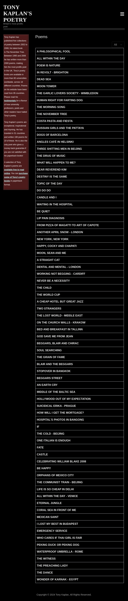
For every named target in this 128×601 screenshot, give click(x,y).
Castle (42, 454)
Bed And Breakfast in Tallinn (60, 329)
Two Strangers (49, 308)
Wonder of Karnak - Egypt (57, 579)
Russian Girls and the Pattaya (60, 127)
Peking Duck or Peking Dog (58, 544)
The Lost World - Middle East (60, 315)
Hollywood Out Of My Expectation (64, 398)
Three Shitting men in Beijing (59, 148)
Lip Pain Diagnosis (50, 218)
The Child (44, 287)
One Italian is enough (53, 440)
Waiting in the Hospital (55, 204)
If (38, 426)
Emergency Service (52, 530)
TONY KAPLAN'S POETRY (17, 13)
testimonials (10, 101)
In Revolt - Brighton (52, 72)
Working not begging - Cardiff (61, 273)
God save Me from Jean (55, 336)
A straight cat (48, 259)
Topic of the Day (49, 183)
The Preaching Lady (52, 565)
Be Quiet (43, 211)
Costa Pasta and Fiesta (55, 120)
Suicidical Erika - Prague (56, 405)
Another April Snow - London (60, 232)
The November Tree (52, 113)
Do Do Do (44, 190)
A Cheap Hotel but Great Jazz (60, 301)
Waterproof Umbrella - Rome (60, 551)
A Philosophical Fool (53, 51)
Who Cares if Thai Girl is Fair (59, 537)
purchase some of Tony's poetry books (16, 177)
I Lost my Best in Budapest (57, 523)
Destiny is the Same (52, 176)
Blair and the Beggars (55, 364)
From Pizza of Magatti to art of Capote (68, 225)
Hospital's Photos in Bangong (60, 419)
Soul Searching (49, 350)
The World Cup (48, 294)
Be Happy (44, 468)
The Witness (46, 558)
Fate (40, 447)
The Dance (45, 572)
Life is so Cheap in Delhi (55, 489)
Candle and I (46, 197)
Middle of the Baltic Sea (56, 391)
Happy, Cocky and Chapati (57, 245)
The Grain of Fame (51, 357)
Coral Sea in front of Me (56, 509)
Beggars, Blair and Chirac (58, 343)
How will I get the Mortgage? (60, 412)
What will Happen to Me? (56, 162)
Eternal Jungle (49, 502)
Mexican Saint (47, 516)
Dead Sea (44, 79)
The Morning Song (51, 106)
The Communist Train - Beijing (60, 482)
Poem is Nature (48, 65)
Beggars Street (49, 378)
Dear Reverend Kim (51, 169)
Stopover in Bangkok (53, 371)
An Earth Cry (47, 384)
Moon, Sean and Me (51, 252)
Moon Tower (46, 86)
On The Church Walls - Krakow (61, 322)
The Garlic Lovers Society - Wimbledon (67, 93)
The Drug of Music (51, 155)
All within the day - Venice (57, 496)
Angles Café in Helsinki (55, 141)
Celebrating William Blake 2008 (61, 461)
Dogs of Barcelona (52, 134)
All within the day (51, 58)
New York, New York (52, 239)
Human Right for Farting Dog (60, 100)
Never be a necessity (53, 280)
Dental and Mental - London (59, 266)
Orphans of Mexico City (55, 475)
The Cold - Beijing (50, 433)
